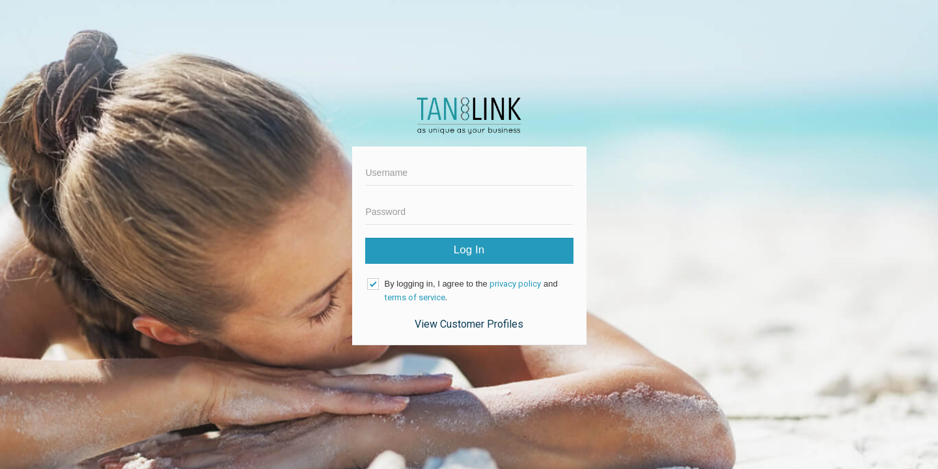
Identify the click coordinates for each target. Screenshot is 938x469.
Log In (469, 250)
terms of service (415, 297)
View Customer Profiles (469, 324)
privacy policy (515, 284)
